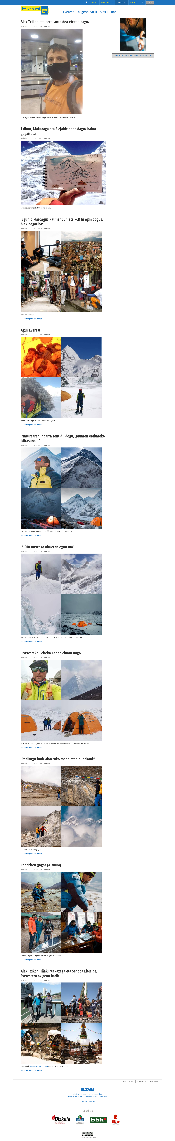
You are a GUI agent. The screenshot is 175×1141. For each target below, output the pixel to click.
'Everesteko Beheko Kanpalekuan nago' (51, 652)
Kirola (47, 27)
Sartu (150, 2)
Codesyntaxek (84, 1137)
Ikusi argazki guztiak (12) (33, 960)
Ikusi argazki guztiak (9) (32, 1070)
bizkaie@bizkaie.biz (87, 1101)
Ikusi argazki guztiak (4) (32, 319)
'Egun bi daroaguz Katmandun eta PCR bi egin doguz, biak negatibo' (62, 222)
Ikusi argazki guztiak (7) (32, 535)
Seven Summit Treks (39, 1066)
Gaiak (94, 2)
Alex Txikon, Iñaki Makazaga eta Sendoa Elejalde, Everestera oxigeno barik (59, 973)
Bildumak (122, 2)
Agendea (134, 2)
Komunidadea (107, 2)
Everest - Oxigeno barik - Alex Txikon (90, 12)
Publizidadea (127, 1081)
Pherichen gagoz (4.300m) (41, 865)
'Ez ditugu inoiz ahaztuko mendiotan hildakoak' (58, 758)
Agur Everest (30, 330)
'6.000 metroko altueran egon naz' (47, 546)
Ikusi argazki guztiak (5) (32, 425)
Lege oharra (141, 1081)
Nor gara (154, 1081)
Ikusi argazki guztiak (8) (32, 747)
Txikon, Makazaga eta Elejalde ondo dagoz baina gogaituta (58, 131)
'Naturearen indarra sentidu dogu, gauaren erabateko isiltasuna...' (63, 438)
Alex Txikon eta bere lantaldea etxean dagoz (55, 21)
